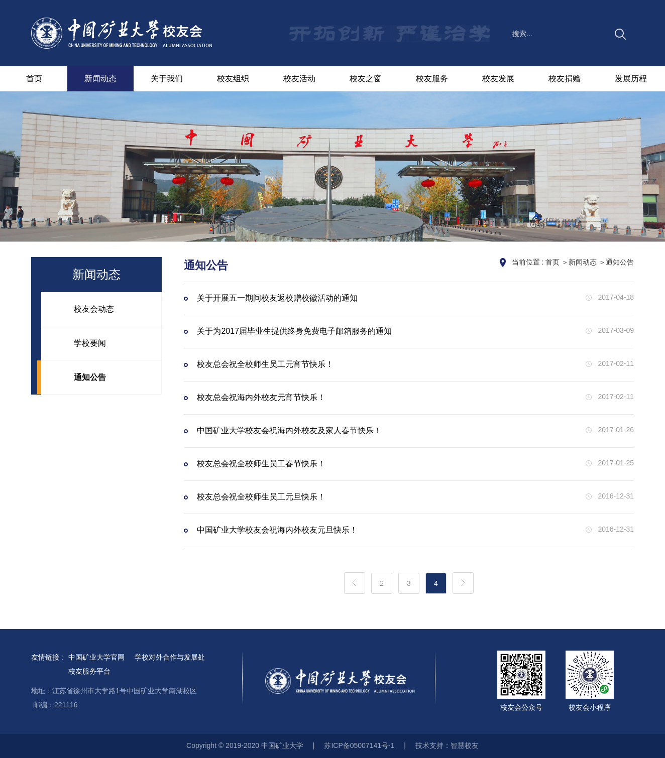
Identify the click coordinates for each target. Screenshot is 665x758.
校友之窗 (366, 78)
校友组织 (233, 78)
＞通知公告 (616, 262)
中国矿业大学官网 (96, 657)
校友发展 (498, 78)
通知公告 (90, 377)
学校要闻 (90, 343)
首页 (34, 78)
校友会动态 (94, 309)
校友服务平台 (89, 671)
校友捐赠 (564, 78)
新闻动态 (100, 78)
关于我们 (167, 78)
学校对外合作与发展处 (170, 657)
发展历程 (631, 78)
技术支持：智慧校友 (447, 745)
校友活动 (299, 78)
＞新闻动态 (579, 262)
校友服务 (432, 78)
